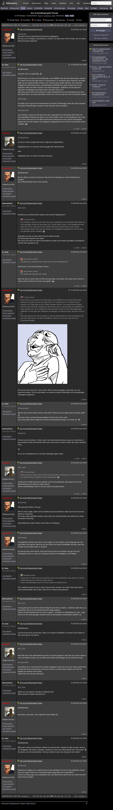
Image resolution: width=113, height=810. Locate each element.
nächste (81, 25)
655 (55, 25)
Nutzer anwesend (100, 14)
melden (84, 60)
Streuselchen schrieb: (29, 259)
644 (41, 25)
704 (65, 25)
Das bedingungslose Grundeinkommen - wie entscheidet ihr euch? (101, 60)
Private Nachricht (8, 52)
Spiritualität (48, 8)
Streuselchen (7, 203)
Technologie (71, 8)
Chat (71, 3)
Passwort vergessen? (101, 35)
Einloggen (102, 30)
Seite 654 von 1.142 (10, 25)
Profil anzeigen (7, 50)
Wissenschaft (14, 8)
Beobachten (49, 20)
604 (37, 25)
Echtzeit (26, 3)
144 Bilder (26, 20)
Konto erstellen (102, 38)
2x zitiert (76, 129)
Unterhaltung (103, 8)
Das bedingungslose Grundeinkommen (101, 95)
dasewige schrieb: (28, 575)
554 (34, 25)
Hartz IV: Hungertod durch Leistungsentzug (101, 51)
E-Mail (72, 15)
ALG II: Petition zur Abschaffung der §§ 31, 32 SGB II (101, 78)
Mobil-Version (31, 803)
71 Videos (38, 20)
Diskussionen (36, 3)
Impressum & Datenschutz (10, 803)
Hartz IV (40, 15)
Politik (23, 8)
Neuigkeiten (87, 3)
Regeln (22, 803)
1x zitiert (76, 248)
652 (44, 25)
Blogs (46, 3)
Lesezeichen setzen (9, 57)
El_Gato (5, 65)
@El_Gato (21, 208)
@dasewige (22, 34)
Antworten (61, 20)
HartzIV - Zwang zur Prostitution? (101, 87)
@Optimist (22, 433)
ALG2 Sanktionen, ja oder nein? (101, 103)
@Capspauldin (23, 110)
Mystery (29, 8)
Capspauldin (7, 30)
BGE (53, 15)
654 (51, 25)
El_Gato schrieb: (28, 219)
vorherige (24, 25)
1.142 (76, 25)
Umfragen (94, 8)
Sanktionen (47, 15)
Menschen (4, 8)
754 (69, 25)
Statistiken (62, 3)
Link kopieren (6, 55)
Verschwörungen (59, 8)
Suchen (72, 20)
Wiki (78, 3)
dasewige (6, 133)
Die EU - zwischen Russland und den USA (101, 69)
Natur (87, 8)
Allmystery (11, 3)
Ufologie (80, 8)
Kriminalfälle (38, 8)
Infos (80, 20)
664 (62, 25)
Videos (53, 3)
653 (48, 25)
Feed (67, 15)
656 (58, 25)
